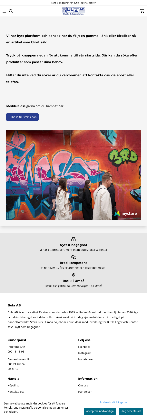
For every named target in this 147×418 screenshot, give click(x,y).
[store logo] (73, 11)
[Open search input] (11, 11)
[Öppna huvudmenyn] (4, 11)
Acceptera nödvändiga (100, 411)
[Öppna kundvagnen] (142, 11)
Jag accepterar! (131, 411)
